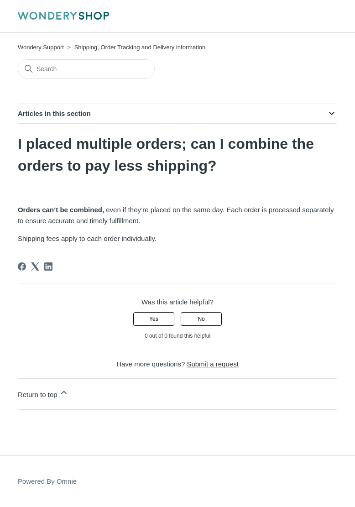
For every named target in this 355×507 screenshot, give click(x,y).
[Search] (86, 69)
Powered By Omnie (47, 481)
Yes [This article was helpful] (153, 319)
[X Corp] (35, 266)
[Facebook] (22, 266)
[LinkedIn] (48, 266)
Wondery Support (41, 47)
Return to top (43, 393)
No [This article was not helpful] (201, 319)
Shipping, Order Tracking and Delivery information (140, 47)
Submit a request (212, 364)
